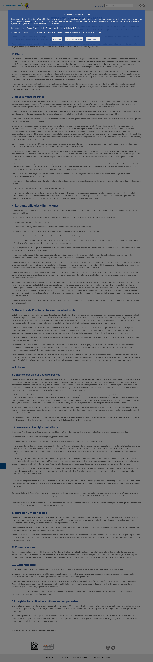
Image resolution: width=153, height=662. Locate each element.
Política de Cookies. (74, 28)
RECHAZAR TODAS (74, 39)
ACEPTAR (57, 39)
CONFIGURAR (92, 39)
